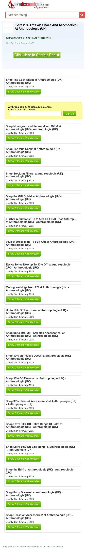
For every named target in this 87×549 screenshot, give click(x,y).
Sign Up (69, 113)
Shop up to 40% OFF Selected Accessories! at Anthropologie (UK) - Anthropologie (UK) (35, 334)
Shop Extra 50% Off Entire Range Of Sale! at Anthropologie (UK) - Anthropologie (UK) (34, 426)
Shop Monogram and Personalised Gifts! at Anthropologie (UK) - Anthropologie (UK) (33, 128)
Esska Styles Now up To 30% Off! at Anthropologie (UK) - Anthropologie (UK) (38, 266)
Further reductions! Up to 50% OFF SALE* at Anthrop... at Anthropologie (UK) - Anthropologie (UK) (41, 221)
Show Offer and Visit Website (23, 91)
